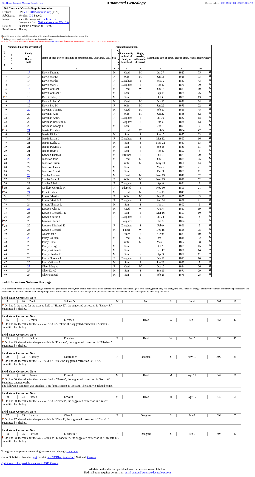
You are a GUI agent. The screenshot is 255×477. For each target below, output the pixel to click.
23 (28, 175)
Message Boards (30, 3)
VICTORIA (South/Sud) (37, 11)
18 (28, 88)
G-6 (31, 15)
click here (72, 451)
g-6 (35, 457)
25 (28, 208)
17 (28, 72)
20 (28, 109)
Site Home (7, 3)
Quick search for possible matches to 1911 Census (29, 463)
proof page (54, 41)
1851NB (249, 3)
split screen (50, 19)
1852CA (240, 3)
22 (28, 158)
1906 (228, 3)
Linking (17, 3)
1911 (233, 3)
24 (28, 192)
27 (28, 266)
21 (28, 130)
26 (28, 237)
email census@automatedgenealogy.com (148, 472)
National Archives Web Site (53, 22)
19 (28, 101)
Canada (91, 457)
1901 (223, 3)
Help (41, 3)
